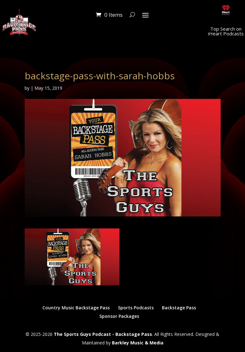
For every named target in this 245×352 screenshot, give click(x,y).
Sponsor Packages (119, 316)
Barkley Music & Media (137, 343)
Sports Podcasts (136, 308)
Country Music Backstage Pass (76, 308)
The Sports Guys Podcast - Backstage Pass (103, 334)
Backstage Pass (179, 308)
